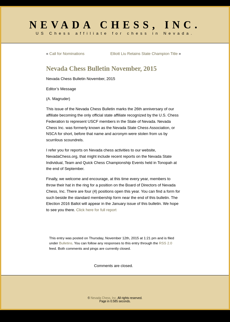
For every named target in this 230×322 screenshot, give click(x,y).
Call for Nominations (66, 53)
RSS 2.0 (165, 243)
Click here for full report (96, 210)
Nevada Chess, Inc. (115, 25)
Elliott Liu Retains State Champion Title (144, 53)
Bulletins (65, 243)
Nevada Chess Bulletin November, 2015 (101, 68)
